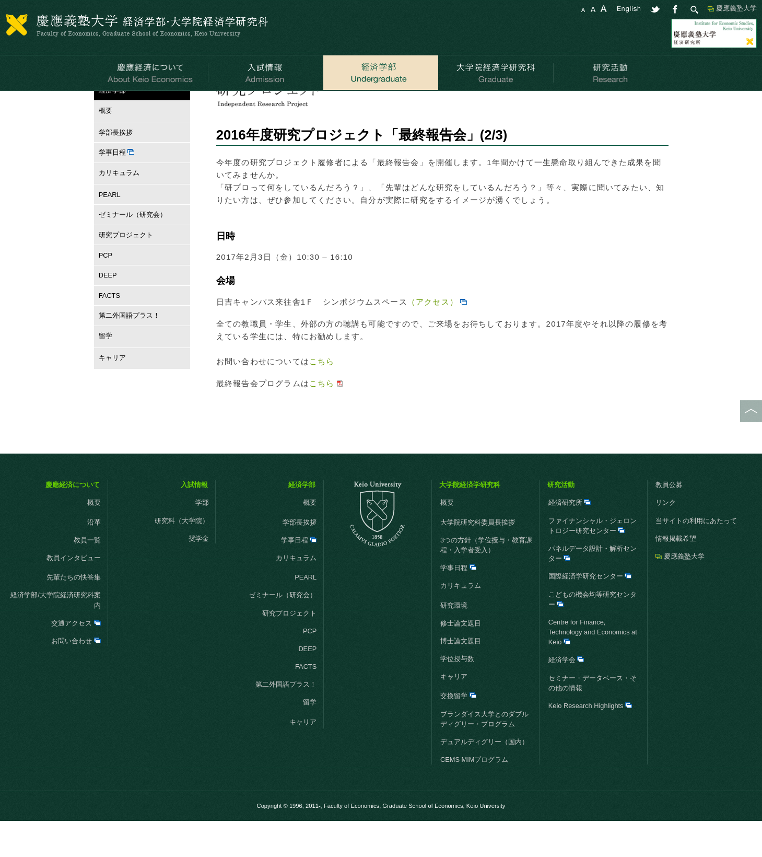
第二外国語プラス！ (129, 351)
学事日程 (117, 188)
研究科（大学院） (182, 557)
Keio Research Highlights (590, 742)
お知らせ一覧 (238, 104)
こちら (322, 397)
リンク (665, 538)
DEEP (108, 311)
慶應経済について (72, 521)
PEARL (110, 230)
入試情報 (194, 521)
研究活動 (561, 521)
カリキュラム (116, 209)
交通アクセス (76, 659)
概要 (103, 146)
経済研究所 (569, 538)
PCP (105, 291)
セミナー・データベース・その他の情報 (592, 719)
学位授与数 (457, 695)
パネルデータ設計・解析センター (592, 589)
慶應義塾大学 (736, 8)
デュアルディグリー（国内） (484, 778)
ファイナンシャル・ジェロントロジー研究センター (592, 562)
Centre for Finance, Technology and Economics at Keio (592, 668)
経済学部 (135, 104)
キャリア (110, 394)
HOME (104, 104)
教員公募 (669, 521)
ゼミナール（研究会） (133, 250)
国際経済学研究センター (590, 612)
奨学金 (199, 574)
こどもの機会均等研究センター (592, 635)
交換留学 (458, 732)
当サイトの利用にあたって (696, 557)
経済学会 (566, 696)
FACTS (109, 331)
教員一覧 (87, 576)
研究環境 (453, 641)
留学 (103, 372)
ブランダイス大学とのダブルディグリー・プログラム (484, 755)
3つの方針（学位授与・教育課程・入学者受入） (486, 581)
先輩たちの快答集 (73, 613)
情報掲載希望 (675, 574)
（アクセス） (432, 337)
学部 (202, 538)
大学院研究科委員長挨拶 (477, 558)
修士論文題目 (460, 659)
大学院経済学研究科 (469, 521)
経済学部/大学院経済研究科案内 (55, 636)
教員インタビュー (60, 594)
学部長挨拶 (116, 168)
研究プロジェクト (183, 104)
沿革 (94, 558)
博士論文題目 (460, 677)
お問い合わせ (76, 677)
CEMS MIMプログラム (474, 796)
